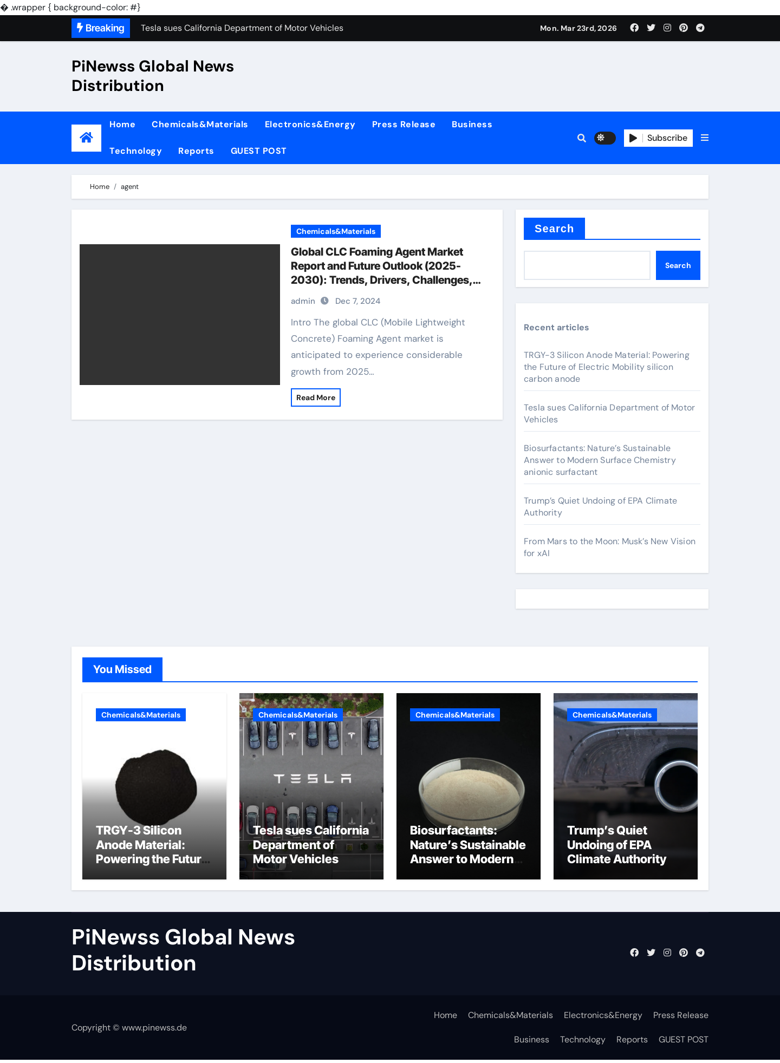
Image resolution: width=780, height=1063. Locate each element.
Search (554, 228)
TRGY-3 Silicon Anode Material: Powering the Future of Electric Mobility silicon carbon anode (607, 366)
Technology (135, 150)
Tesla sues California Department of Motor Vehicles (311, 847)
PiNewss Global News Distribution (153, 76)
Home (122, 124)
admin (303, 301)
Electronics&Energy (310, 124)
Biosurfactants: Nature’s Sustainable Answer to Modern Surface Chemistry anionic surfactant (600, 460)
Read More (315, 397)
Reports (196, 150)
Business (472, 124)
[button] (704, 138)
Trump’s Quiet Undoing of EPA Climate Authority (616, 847)
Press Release (404, 124)
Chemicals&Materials (200, 124)
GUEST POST (259, 150)
